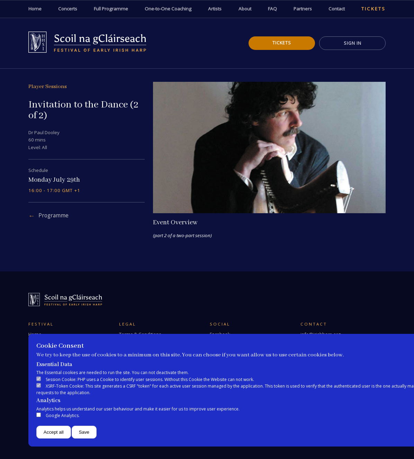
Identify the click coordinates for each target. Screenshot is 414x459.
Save (84, 432)
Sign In (352, 43)
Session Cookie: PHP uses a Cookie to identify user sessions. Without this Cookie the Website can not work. (150, 379)
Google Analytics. (63, 415)
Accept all (54, 432)
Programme (53, 215)
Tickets (281, 43)
